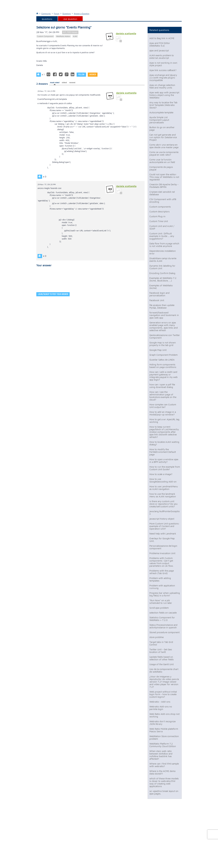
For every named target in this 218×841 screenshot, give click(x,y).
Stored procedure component (164, 632)
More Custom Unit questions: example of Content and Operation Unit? (164, 526)
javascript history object (161, 518)
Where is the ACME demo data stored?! (162, 772)
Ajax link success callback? (162, 70)
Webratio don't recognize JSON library (162, 722)
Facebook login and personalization (159, 294)
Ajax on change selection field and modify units (162, 86)
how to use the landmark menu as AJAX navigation (162, 495)
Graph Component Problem (163, 355)
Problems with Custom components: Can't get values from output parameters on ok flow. (161, 562)
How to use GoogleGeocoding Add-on (163, 480)
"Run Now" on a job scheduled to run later (160, 601)
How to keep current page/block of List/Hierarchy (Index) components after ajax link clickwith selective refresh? (164, 431)
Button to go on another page (162, 128)
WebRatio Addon (63, 36)
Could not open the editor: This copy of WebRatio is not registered (164, 177)
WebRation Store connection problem (164, 737)
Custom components (160, 206)
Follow (81, 74)
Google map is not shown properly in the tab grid (162, 343)
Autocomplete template (161, 112)
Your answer (43, 265)
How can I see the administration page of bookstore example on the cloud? (162, 396)
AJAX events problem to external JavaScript (161, 56)
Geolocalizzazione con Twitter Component (164, 336)
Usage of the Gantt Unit (161, 664)
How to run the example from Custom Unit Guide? (164, 468)
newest (72, 82)
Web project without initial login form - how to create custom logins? (163, 694)
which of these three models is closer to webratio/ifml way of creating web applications (164, 782)
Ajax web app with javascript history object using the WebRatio (164, 95)
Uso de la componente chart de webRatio (163, 670)
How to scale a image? (160, 474)
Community (46, 14)
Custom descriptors (159, 211)
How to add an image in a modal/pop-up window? (162, 413)
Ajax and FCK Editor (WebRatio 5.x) (159, 44)
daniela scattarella (126, 33)
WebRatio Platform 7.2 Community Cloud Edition (162, 745)
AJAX (75, 36)
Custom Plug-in (157, 216)
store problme (156, 637)
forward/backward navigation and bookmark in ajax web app (164, 315)
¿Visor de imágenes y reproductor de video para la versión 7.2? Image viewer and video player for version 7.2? (164, 681)
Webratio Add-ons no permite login (160, 707)
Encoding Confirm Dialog (162, 273)
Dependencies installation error (162, 252)
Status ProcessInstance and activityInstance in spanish (163, 626)
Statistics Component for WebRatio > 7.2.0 (162, 618)
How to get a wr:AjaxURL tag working (164, 420)
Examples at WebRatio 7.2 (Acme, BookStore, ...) (162, 279)
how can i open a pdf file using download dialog (162, 385)
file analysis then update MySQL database (161, 306)
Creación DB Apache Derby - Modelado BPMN (163, 185)
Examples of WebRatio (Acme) (161, 286)
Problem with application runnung (162, 586)
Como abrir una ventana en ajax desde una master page (163, 146)
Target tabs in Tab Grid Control (161, 643)
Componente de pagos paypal (161, 168)
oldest (64, 82)
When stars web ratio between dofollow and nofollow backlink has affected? (160, 755)
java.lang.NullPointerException (164, 512)
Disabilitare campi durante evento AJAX (162, 259)
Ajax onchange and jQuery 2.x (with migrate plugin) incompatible (163, 77)
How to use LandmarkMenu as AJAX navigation (163, 487)
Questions (66, 14)
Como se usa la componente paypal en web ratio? (163, 153)
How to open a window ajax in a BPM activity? (163, 460)
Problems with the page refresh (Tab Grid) (161, 572)
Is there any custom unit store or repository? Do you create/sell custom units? (163, 504)
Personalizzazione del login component (163, 547)
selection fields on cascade (163, 612)
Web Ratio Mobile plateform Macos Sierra (163, 730)
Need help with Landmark (162, 533)
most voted (54, 82)
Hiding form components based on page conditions (162, 365)
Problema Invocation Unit (162, 553)
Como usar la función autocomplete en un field (162, 160)
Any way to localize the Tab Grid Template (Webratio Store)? (163, 105)
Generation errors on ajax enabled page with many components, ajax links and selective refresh (163, 326)
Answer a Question (81, 14)
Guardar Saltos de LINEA (162, 359)
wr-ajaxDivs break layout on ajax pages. (163, 792)
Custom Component (45, 36)
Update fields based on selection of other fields (161, 658)
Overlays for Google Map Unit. (162, 539)
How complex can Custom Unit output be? (162, 405)
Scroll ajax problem (159, 608)
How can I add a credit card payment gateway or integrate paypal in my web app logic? (163, 376)
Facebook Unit (156, 300)
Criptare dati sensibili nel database (162, 193)
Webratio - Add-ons (159, 701)
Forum (56, 14)
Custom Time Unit (158, 221)
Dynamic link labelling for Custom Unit (162, 267)
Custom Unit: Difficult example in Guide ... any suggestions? (161, 236)
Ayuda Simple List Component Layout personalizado (159, 120)
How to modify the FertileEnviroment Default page (162, 452)
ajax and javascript (159, 50)
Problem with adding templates (160, 579)
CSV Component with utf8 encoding (162, 200)
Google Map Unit (158, 350)
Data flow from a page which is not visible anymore (164, 244)
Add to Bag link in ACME (161, 38)
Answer (92, 74)
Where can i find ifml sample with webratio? (164, 765)
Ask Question (70, 19)
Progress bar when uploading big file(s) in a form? (164, 594)
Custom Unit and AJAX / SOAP (161, 227)
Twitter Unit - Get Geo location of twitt (160, 650)
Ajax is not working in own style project (163, 64)
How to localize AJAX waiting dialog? (164, 443)
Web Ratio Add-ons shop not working (164, 715)
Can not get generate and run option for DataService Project (163, 137)
